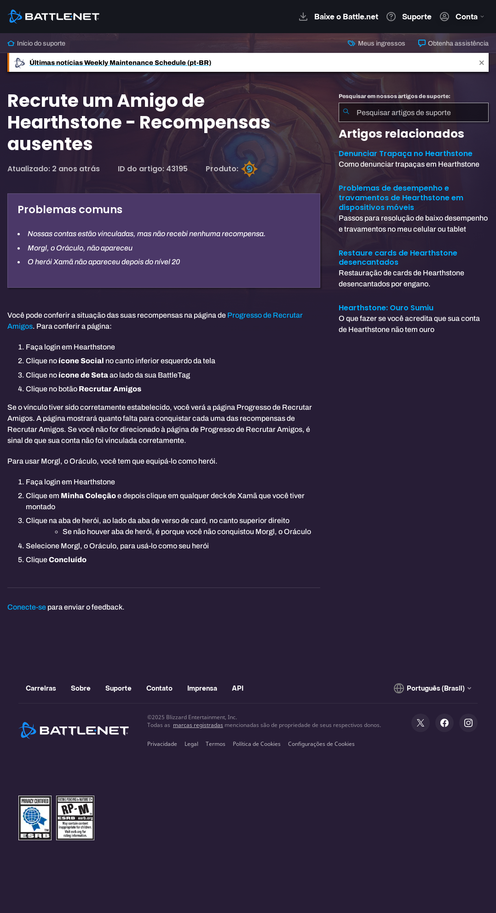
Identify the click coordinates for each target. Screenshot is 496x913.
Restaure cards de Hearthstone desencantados (398, 258)
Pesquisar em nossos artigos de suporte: (394, 96)
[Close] (482, 62)
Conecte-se (26, 607)
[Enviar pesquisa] (346, 112)
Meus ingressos (376, 43)
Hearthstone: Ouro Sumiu (386, 307)
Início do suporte (36, 43)
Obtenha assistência (453, 43)
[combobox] (414, 112)
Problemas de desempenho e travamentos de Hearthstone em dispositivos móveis (401, 198)
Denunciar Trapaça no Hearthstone (406, 153)
